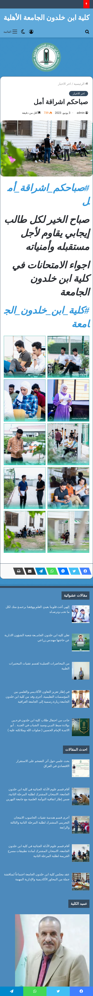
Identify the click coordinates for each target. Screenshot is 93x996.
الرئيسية (81, 84)
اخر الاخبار (64, 84)
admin (81, 113)
